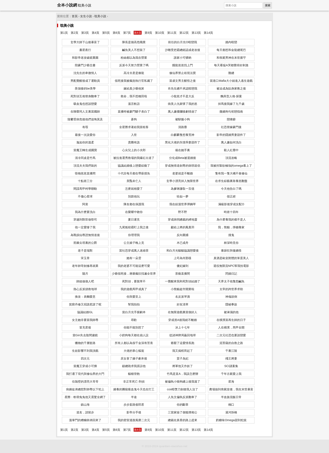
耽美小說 (100, 16)
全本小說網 (67, 5)
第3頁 (85, 32)
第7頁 (127, 32)
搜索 (267, 5)
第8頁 (137, 32)
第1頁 (64, 32)
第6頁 (116, 32)
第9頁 (148, 32)
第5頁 (106, 32)
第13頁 (196, 32)
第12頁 (184, 32)
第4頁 (95, 32)
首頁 (75, 16)
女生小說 (86, 16)
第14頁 (208, 32)
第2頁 (74, 32)
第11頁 (171, 32)
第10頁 (159, 32)
